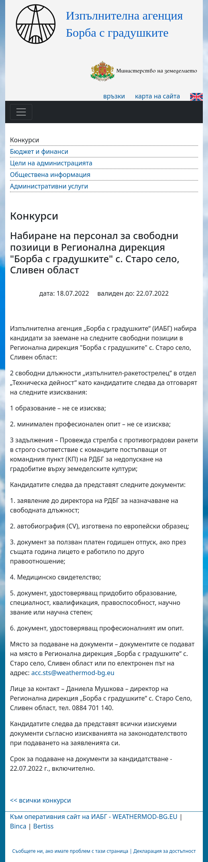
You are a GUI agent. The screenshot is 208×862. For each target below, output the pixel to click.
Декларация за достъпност (164, 851)
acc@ (73, 672)
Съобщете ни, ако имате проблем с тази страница (70, 851)
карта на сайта (157, 96)
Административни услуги (49, 186)
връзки (114, 96)
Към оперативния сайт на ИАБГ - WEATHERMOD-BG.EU (93, 816)
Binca (18, 826)
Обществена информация (50, 174)
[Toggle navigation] (21, 112)
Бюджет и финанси (39, 151)
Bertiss (43, 826)
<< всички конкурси (40, 800)
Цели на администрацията (51, 163)
